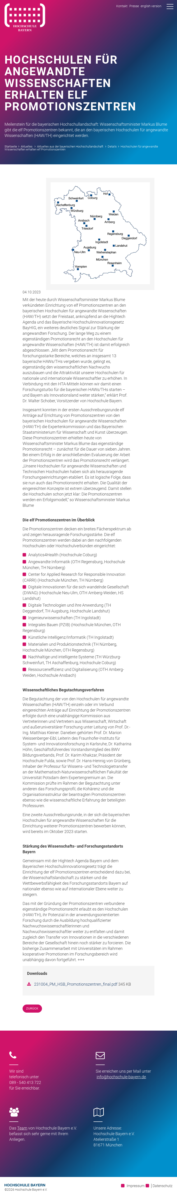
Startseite (11, 146)
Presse (134, 6)
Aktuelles (27, 146)
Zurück (32, 1008)
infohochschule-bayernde (121, 1076)
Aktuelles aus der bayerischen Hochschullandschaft (70, 146)
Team (22, 1128)
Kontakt (122, 6)
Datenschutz (162, 1186)
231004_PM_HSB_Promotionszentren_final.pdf (76, 984)
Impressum (135, 1186)
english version (151, 6)
